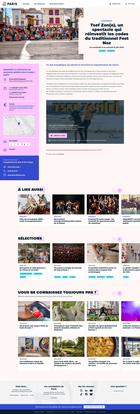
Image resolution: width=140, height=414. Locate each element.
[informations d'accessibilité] (19, 144)
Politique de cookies (91, 411)
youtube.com (72, 125)
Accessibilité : (57, 411)
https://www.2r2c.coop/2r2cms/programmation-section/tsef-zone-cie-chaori (21, 108)
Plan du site (102, 411)
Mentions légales (39, 411)
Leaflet (19, 134)
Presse (73, 411)
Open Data (80, 411)
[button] (19, 123)
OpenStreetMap (27, 134)
